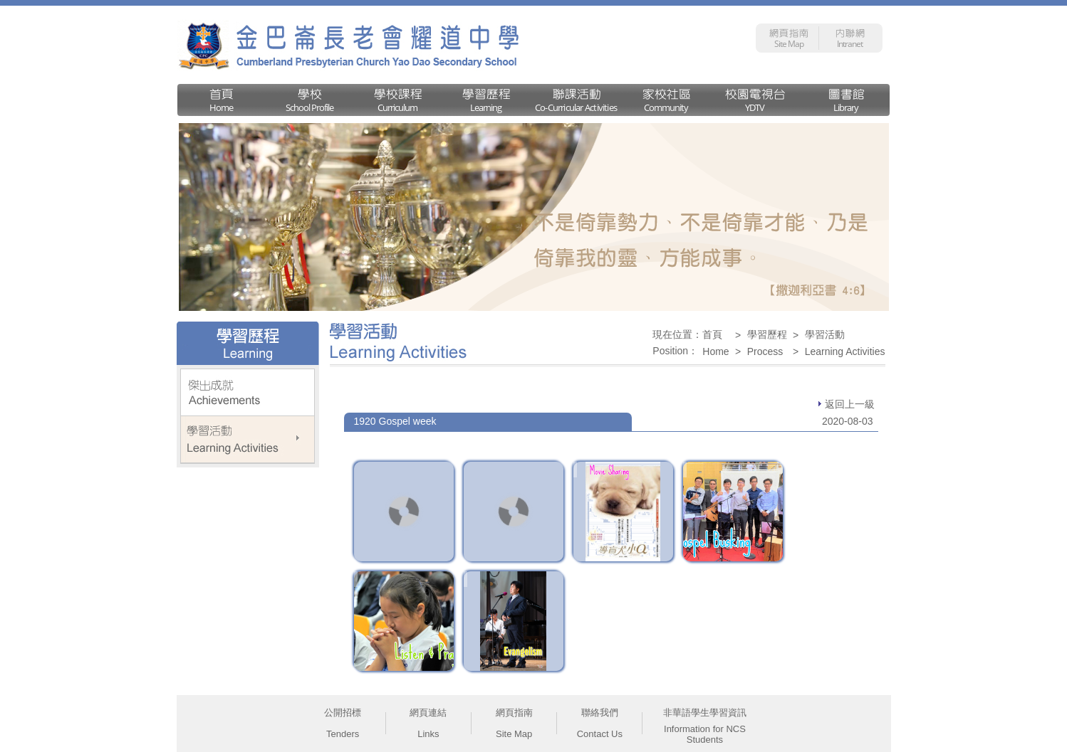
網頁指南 (514, 712)
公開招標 (342, 712)
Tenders (342, 734)
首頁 (712, 334)
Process (765, 351)
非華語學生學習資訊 (704, 712)
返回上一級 (846, 404)
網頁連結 (428, 712)
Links (428, 734)
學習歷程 (767, 334)
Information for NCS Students (705, 734)
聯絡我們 (599, 712)
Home (715, 351)
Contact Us (600, 734)
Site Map (514, 734)
